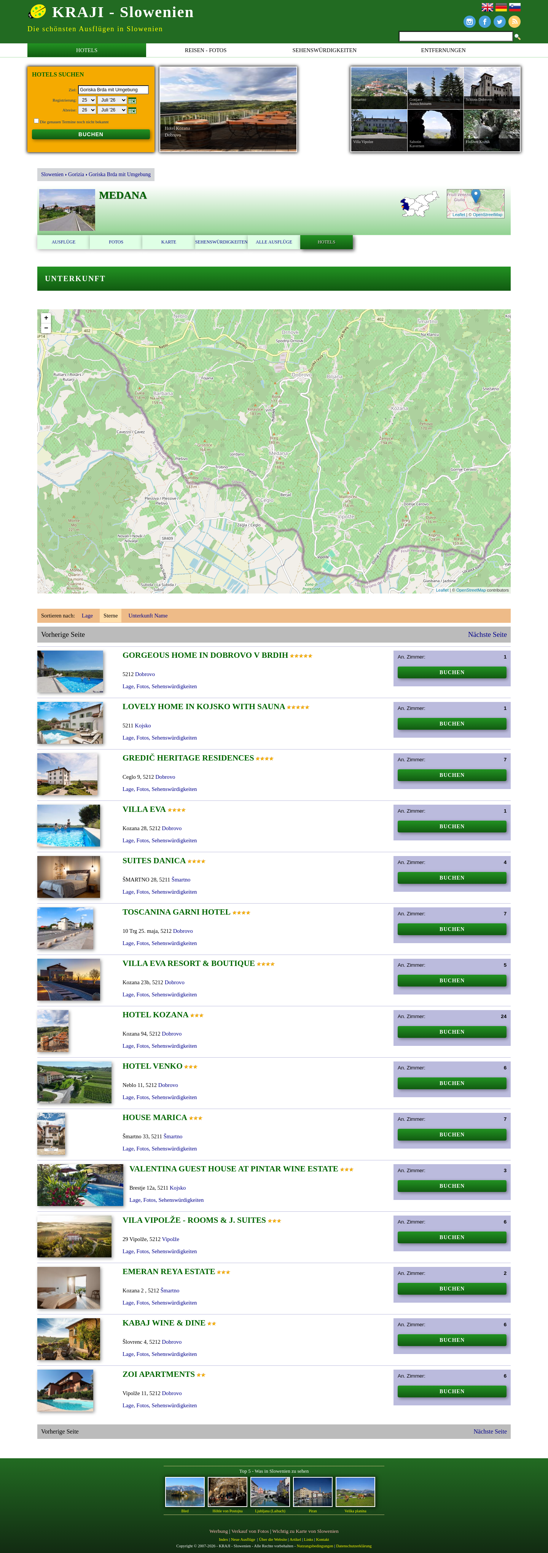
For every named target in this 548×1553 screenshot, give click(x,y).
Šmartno (181, 880)
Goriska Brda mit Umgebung (120, 174)
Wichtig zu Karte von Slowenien (305, 1531)
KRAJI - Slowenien (110, 11)
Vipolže (171, 1239)
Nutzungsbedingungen (315, 1546)
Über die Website (273, 1539)
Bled (185, 1511)
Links (308, 1539)
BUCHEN (91, 134)
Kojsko (143, 725)
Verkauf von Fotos (250, 1531)
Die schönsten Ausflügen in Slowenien (95, 29)
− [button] (46, 328)
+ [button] (46, 318)
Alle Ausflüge (274, 242)
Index (223, 1539)
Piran (313, 1511)
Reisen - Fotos (206, 50)
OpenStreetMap (487, 214)
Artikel (295, 1539)
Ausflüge (64, 242)
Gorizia (76, 174)
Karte (168, 242)
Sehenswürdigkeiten (325, 50)
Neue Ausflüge (243, 1539)
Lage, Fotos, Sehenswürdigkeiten (160, 686)
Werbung (218, 1531)
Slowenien (52, 174)
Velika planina (355, 1511)
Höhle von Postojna (228, 1511)
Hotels (86, 50)
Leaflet (458, 214)
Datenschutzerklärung (354, 1546)
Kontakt (322, 1539)
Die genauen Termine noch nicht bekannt (74, 121)
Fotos (116, 242)
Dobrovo (145, 674)
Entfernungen (443, 50)
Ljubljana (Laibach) (270, 1511)
